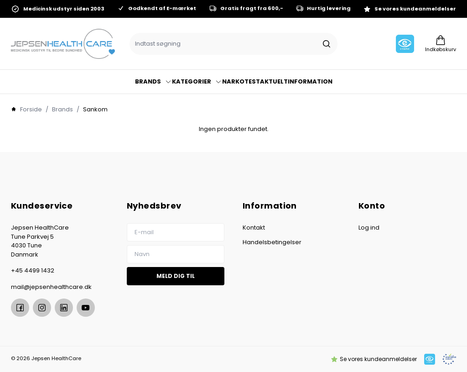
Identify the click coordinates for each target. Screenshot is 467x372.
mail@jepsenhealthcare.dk (51, 287)
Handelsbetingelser (272, 242)
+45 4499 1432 (32, 270)
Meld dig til (175, 276)
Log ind (368, 227)
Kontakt (254, 227)
